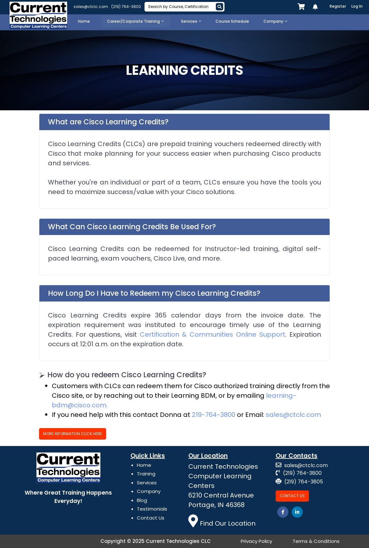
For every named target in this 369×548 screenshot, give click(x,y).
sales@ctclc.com (91, 6)
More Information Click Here (72, 433)
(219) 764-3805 (299, 481)
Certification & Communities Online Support (213, 334)
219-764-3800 (213, 414)
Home (144, 465)
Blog (142, 500)
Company (149, 491)
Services (147, 482)
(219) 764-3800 (126, 6)
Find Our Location (221, 523)
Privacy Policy (256, 541)
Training (146, 473)
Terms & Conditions (316, 541)
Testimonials (152, 508)
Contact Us (150, 517)
